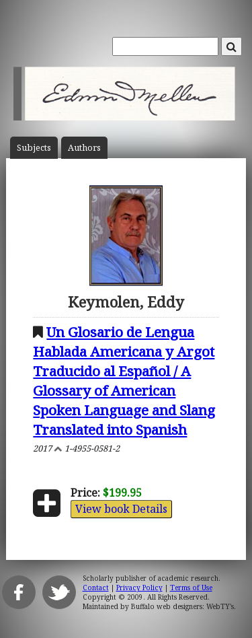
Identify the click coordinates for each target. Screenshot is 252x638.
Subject (34, 147)
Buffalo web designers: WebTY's (182, 606)
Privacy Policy (139, 587)
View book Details (121, 508)
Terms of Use (191, 587)
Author (84, 147)
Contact (96, 587)
